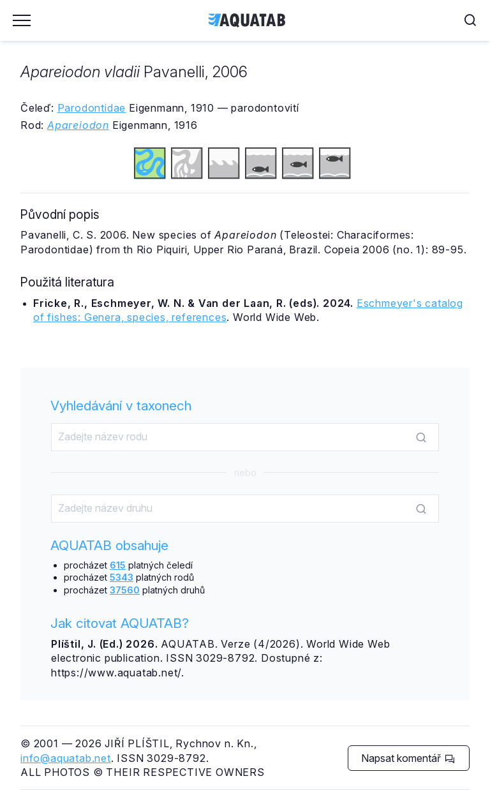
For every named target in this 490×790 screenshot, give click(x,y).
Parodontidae (91, 107)
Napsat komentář (408, 758)
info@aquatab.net (65, 758)
